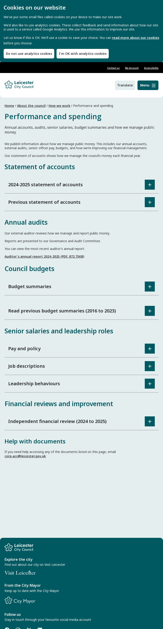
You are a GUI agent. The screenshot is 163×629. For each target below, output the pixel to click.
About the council (31, 105)
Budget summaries (29, 286)
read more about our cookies (135, 38)
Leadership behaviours (34, 383)
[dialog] (81, 31)
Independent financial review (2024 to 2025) (57, 421)
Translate (125, 85)
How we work (59, 105)
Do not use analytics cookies (29, 53)
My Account (132, 68)
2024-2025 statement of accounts (45, 184)
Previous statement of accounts (44, 202)
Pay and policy (24, 348)
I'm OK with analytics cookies (82, 53)
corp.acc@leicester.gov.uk (25, 456)
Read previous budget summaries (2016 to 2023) (62, 311)
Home (9, 105)
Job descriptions (26, 366)
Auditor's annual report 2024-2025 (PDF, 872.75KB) (44, 256)
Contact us (113, 68)
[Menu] (147, 85)
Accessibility (151, 68)
